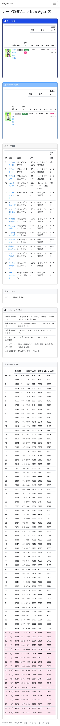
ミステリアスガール (12, 256)
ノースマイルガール (12, 275)
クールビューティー (12, 266)
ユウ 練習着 (13, 119)
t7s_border (7, 3)
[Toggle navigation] (54, 3)
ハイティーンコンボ (12, 195)
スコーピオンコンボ (12, 212)
